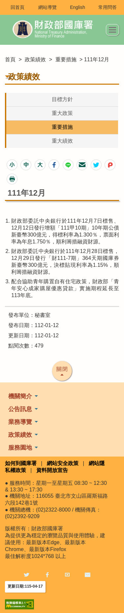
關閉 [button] (62, 369)
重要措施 (66, 59)
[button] (12, 164)
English (77, 7)
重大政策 (62, 113)
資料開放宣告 (52, 470)
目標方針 (62, 99)
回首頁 (17, 7)
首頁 (10, 59)
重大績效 (62, 141)
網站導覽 (47, 7)
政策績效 (35, 59)
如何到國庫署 (21, 463)
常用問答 (107, 7)
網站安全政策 (62, 463)
